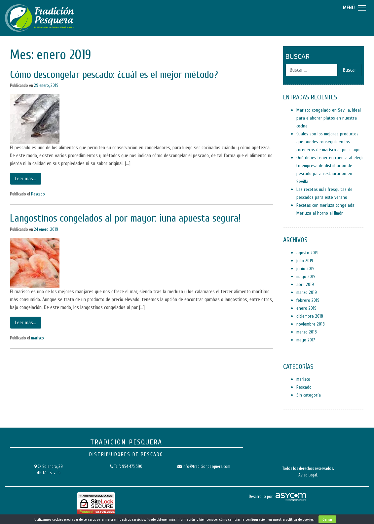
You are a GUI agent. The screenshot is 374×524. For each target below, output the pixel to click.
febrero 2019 (307, 300)
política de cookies (300, 519)
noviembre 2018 (310, 324)
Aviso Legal (307, 474)
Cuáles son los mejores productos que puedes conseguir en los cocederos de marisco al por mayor (328, 142)
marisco (37, 337)
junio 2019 (305, 268)
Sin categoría (308, 395)
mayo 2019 (306, 276)
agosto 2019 (307, 253)
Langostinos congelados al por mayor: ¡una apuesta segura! (125, 218)
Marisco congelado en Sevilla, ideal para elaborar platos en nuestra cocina (328, 118)
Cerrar (327, 519)
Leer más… (25, 179)
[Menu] (353, 7)
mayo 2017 (305, 340)
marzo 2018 (306, 332)
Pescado (38, 194)
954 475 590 (132, 466)
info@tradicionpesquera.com (206, 466)
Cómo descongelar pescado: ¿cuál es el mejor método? (114, 74)
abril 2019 (305, 284)
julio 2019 (304, 260)
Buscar (297, 56)
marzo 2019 (306, 292)
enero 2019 (306, 308)
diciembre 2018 (309, 316)
